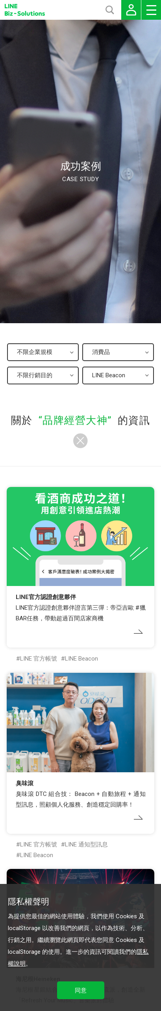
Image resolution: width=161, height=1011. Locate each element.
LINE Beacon (81, 658)
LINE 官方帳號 (38, 658)
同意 (81, 990)
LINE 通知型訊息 (86, 844)
